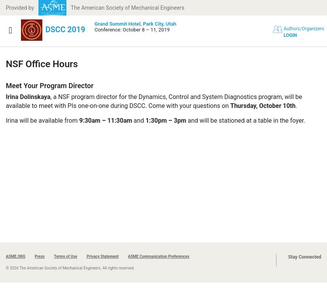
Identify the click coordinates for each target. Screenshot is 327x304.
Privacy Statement (103, 256)
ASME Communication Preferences (158, 256)
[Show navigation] (10, 30)
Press (40, 256)
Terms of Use (65, 256)
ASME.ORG (15, 256)
